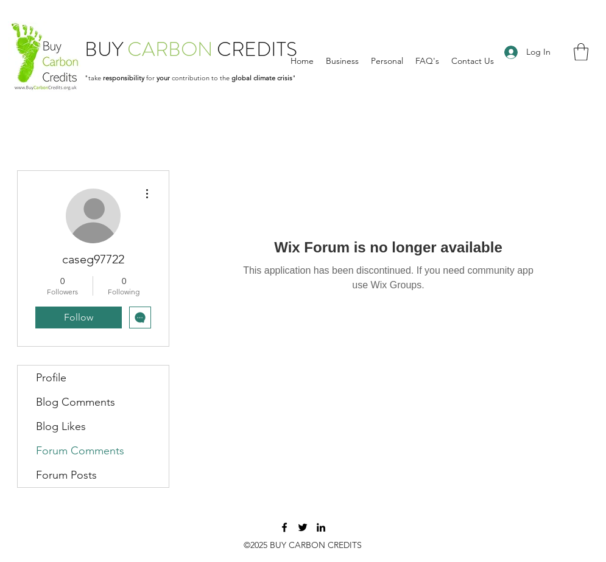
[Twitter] (303, 527)
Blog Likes (61, 426)
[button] (581, 52)
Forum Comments (80, 450)
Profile (51, 377)
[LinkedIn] (321, 527)
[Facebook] (284, 527)
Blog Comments (75, 402)
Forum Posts (66, 475)
